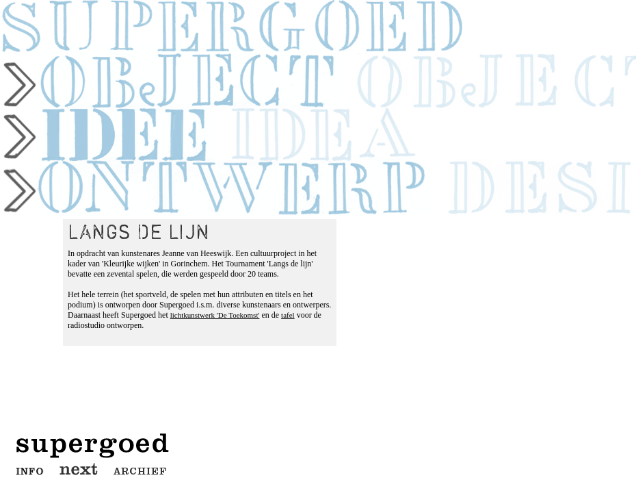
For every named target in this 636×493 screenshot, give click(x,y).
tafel (288, 315)
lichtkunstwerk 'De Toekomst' (215, 315)
